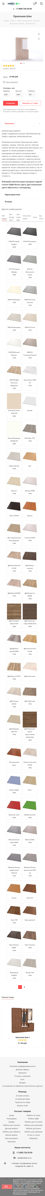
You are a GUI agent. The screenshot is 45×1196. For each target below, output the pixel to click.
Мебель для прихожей (33, 1125)
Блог (22, 1079)
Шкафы (12, 1122)
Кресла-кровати (11, 1138)
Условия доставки (22, 1099)
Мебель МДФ (33, 1119)
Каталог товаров (22, 1111)
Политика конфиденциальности (22, 1066)
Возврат (22, 1083)
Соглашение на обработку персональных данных (22, 1086)
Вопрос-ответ (22, 1106)
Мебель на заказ (33, 1115)
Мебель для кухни (33, 1128)
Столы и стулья (33, 1135)
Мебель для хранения (33, 1132)
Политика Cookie (20, 1194)
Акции (11, 1115)
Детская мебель (11, 1128)
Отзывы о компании (22, 1076)
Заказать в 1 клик (30, 103)
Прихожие (11, 1142)
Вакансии (22, 1073)
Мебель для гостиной (33, 1122)
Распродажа (11, 1119)
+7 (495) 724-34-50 (24, 9)
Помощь (22, 1091)
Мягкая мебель (11, 1135)
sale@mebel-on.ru (24, 1158)
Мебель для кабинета (11, 1132)
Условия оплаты (22, 1096)
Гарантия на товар (22, 1102)
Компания (22, 1062)
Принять (7, 1186)
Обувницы (33, 1138)
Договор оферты (22, 1070)
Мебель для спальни (11, 1125)
